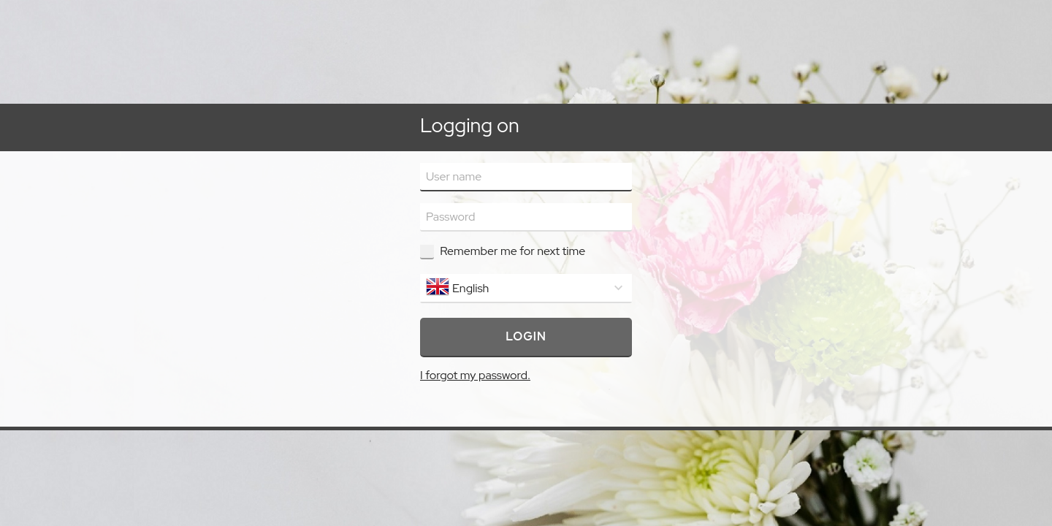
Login (526, 336)
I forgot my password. (475, 375)
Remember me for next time (512, 251)
